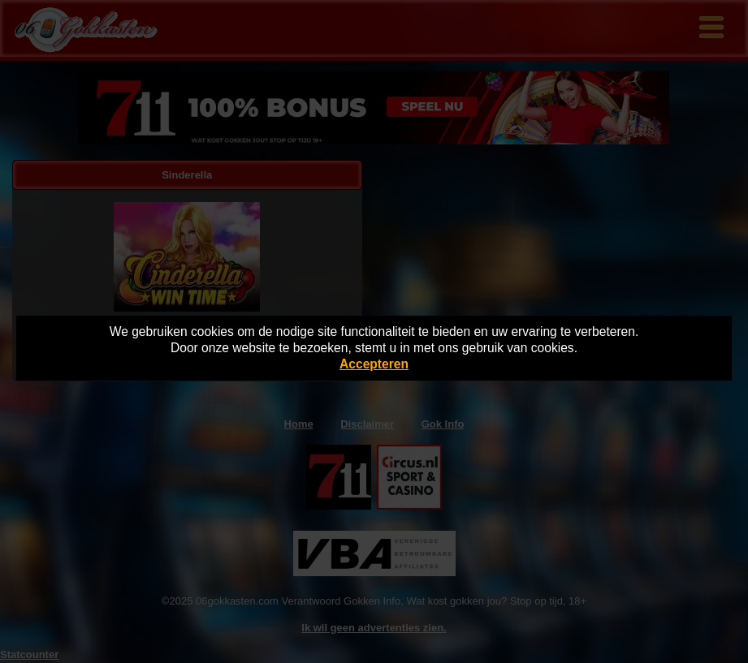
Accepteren (374, 364)
